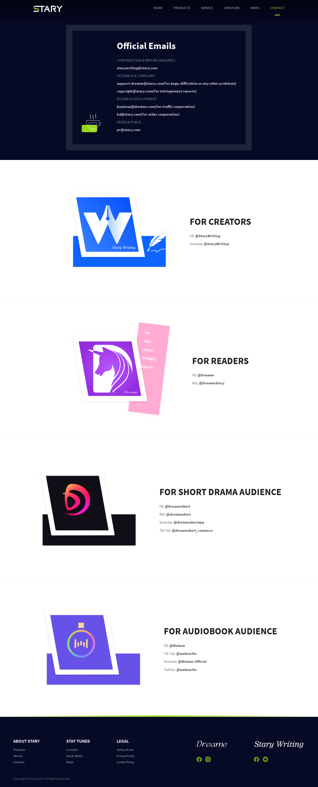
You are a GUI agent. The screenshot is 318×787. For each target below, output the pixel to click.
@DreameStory (211, 383)
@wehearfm (186, 653)
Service (18, 756)
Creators (19, 762)
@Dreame (206, 375)
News (69, 762)
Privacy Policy (126, 756)
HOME (158, 8)
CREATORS (232, 8)
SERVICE (207, 8)
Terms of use (125, 750)
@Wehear (177, 645)
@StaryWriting (207, 235)
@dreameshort (178, 514)
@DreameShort (177, 506)
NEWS (255, 8)
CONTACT (277, 8)
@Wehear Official (192, 661)
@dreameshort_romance (192, 530)
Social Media (74, 756)
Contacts (72, 750)
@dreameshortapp (189, 522)
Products (19, 750)
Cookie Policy (125, 762)
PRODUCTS (182, 8)
